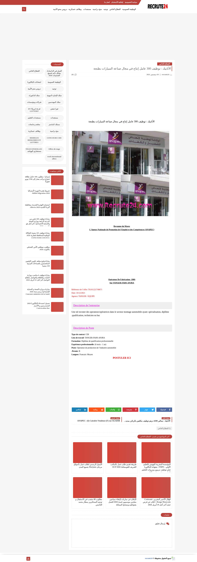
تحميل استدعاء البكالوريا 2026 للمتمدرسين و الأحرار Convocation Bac (38, 305)
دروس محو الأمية (60, 9)
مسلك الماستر (54, 124)
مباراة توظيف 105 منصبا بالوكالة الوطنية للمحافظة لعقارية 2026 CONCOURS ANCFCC (38, 235)
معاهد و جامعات (34, 124)
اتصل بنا (107, 2)
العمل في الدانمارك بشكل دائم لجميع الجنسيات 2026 (54, 73)
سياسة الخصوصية (131, 2)
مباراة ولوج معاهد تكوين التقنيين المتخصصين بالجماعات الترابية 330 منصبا (37, 263)
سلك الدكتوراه (34, 95)
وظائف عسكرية (75, 9)
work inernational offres (54, 157)
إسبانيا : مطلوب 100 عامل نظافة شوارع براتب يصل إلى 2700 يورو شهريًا (37, 179)
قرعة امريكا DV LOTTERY (34, 110)
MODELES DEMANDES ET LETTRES (34, 140)
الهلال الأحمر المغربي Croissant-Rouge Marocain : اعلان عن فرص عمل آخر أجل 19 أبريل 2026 (157, 502)
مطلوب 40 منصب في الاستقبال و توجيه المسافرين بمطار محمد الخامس (88, 502)
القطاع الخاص (115, 9)
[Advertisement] (98, 37)
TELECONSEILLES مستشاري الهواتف (34, 150)
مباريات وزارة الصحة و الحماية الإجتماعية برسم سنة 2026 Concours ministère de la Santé (38, 291)
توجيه (106, 9)
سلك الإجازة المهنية (54, 95)
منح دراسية (97, 9)
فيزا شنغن (54, 109)
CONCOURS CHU (54, 138)
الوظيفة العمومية (129, 9)
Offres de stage (54, 149)
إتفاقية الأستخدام (117, 2)
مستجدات (87, 9)
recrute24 (148, 558)
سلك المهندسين (54, 102)
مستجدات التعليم (34, 118)
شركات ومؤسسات (34, 102)
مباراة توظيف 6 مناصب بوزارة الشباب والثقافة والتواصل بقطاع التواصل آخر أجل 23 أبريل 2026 (37, 277)
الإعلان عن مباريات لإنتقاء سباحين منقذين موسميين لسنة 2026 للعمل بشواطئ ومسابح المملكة (122, 502)
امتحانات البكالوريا (34, 82)
